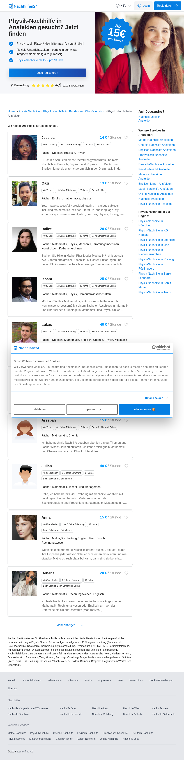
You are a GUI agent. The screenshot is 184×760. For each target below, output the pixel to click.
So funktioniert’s (32, 680)
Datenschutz (136, 680)
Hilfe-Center (55, 680)
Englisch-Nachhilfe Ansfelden (157, 149)
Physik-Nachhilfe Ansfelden (156, 203)
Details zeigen (154, 397)
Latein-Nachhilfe (86, 738)
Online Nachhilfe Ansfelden (156, 193)
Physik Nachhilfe (29, 111)
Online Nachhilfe (109, 738)
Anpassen (92, 409)
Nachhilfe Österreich (163, 714)
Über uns (73, 680)
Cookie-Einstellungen (161, 680)
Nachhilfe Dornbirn (18, 714)
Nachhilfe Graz (68, 708)
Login (143, 6)
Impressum (104, 680)
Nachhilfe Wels (160, 708)
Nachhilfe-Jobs (131, 738)
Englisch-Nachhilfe (87, 733)
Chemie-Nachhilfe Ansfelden (157, 144)
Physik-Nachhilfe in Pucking (156, 259)
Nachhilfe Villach (132, 714)
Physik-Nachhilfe (39, 733)
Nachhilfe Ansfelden (151, 198)
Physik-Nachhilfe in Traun (155, 292)
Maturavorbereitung (40, 738)
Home (11, 111)
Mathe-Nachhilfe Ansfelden (156, 139)
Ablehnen (39, 409)
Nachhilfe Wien (131, 708)
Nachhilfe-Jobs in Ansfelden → (150, 118)
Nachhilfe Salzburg (102, 714)
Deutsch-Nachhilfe (143, 733)
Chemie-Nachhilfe (63, 733)
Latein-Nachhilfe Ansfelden (156, 188)
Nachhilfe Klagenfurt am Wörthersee (28, 708)
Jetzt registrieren (47, 72)
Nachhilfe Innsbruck (71, 714)
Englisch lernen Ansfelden (155, 183)
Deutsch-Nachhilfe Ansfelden (157, 164)
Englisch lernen (64, 738)
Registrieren (167, 6)
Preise (88, 680)
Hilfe (123, 6)
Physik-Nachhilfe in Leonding (157, 239)
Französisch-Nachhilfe (115, 733)
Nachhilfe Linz (100, 708)
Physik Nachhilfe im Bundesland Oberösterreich (73, 111)
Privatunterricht (16, 738)
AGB (120, 680)
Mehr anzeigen (70, 625)
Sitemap (12, 688)
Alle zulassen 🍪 (144, 409)
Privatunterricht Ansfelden (155, 169)
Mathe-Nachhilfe (17, 733)
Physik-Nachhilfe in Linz (154, 244)
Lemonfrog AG (25, 751)
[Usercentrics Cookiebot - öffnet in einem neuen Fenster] (154, 348)
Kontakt (12, 680)
